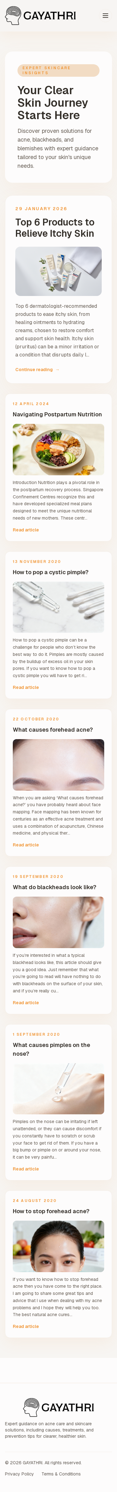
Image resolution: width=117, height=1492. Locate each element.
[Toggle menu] (105, 15)
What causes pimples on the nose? (51, 1049)
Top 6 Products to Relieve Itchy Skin (55, 228)
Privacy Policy (19, 1474)
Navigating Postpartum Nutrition (57, 414)
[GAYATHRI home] (40, 15)
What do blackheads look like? (54, 887)
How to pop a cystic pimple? (51, 572)
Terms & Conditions (61, 1474)
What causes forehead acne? (53, 729)
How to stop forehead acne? (51, 1211)
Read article (26, 530)
